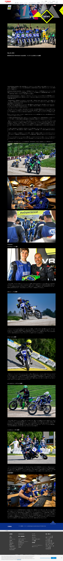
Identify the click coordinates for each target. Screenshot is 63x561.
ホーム (42, 1)
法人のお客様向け (49, 541)
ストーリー (26, 2)
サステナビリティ (43, 2)
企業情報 (38, 2)
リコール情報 (48, 547)
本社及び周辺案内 (12, 549)
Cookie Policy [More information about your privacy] (19, 559)
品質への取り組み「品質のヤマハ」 (12, 546)
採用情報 (46, 1)
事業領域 (10, 544)
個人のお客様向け (49, 540)
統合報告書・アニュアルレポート (23, 541)
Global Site (53, 1)
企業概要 (10, 540)
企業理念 (10, 537)
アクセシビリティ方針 (44, 554)
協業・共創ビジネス (49, 544)
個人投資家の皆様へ (21, 542)
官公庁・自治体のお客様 (50, 543)
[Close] (62, 558)
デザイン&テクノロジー (32, 2)
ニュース (50, 1)
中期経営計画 (11, 543)
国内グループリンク (35, 546)
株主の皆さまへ (20, 544)
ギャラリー (21, 2)
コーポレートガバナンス (22, 538)
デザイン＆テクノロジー (36, 539)
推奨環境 (21, 554)
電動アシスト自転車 (49, 537)
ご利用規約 (16, 554)
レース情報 (56, 2)
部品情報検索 (48, 548)
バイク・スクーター (49, 536)
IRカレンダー (20, 545)
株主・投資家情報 (50, 2)
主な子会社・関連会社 (12, 548)
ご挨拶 (10, 536)
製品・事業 (16, 2)
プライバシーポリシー (28, 554)
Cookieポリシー (36, 554)
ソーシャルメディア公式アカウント (37, 545)
